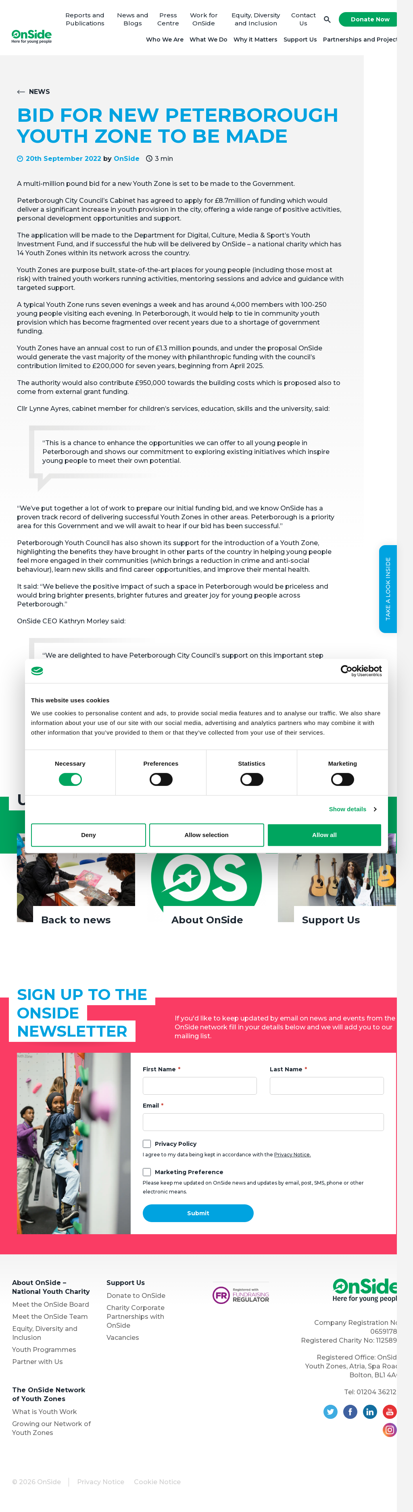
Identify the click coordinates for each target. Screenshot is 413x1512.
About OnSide (207, 921)
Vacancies (122, 1339)
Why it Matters (255, 40)
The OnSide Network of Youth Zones (48, 1395)
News (39, 93)
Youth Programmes (44, 1351)
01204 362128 (379, 1393)
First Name (159, 1070)
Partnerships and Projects (361, 40)
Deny (88, 834)
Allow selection (206, 834)
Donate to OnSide (135, 1297)
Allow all (324, 834)
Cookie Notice (157, 1483)
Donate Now (369, 20)
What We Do (208, 40)
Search (326, 20)
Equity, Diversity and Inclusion (255, 20)
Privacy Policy (175, 1145)
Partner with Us (37, 1363)
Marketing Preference (189, 1173)
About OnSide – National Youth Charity (51, 1288)
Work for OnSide (203, 20)
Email (151, 1106)
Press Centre (168, 20)
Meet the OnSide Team (50, 1318)
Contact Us (302, 20)
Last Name (286, 1070)
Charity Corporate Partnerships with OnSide (135, 1318)
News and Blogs (133, 20)
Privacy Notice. (292, 1156)
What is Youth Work (44, 1413)
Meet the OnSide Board (50, 1306)
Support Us (299, 40)
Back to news (76, 921)
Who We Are (164, 40)
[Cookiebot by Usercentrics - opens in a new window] (346, 671)
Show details (348, 809)
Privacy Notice (100, 1483)
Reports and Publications (85, 20)
